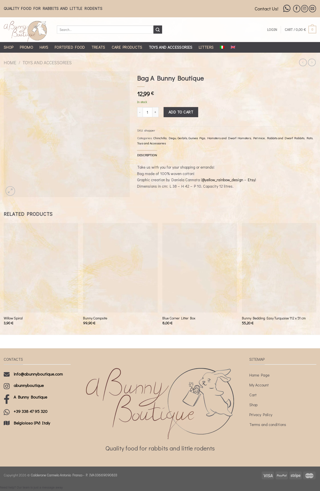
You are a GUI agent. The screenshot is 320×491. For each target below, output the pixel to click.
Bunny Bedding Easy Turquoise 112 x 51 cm (274, 318)
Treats (98, 47)
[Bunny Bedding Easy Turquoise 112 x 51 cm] (279, 267)
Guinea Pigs (197, 138)
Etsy (251, 179)
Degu (172, 138)
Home (10, 63)
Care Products (127, 47)
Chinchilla (160, 138)
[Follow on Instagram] (304, 8)
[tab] (147, 155)
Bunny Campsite (95, 318)
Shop (8, 47)
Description (147, 155)
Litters (206, 47)
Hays (44, 47)
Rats (310, 138)
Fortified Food (70, 47)
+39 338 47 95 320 (30, 411)
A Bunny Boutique (30, 397)
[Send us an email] (312, 8)
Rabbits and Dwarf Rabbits (285, 138)
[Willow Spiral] (41, 267)
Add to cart (181, 111)
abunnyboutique (29, 385)
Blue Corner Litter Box (178, 318)
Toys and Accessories (170, 47)
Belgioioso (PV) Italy (32, 423)
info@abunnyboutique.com (38, 374)
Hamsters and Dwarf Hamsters (229, 138)
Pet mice (259, 138)
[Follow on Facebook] (296, 8)
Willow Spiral (13, 318)
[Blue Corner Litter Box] (199, 267)
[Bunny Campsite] (120, 267)
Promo (26, 47)
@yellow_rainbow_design (222, 179)
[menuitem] (222, 47)
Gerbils (182, 138)
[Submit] (157, 29)
